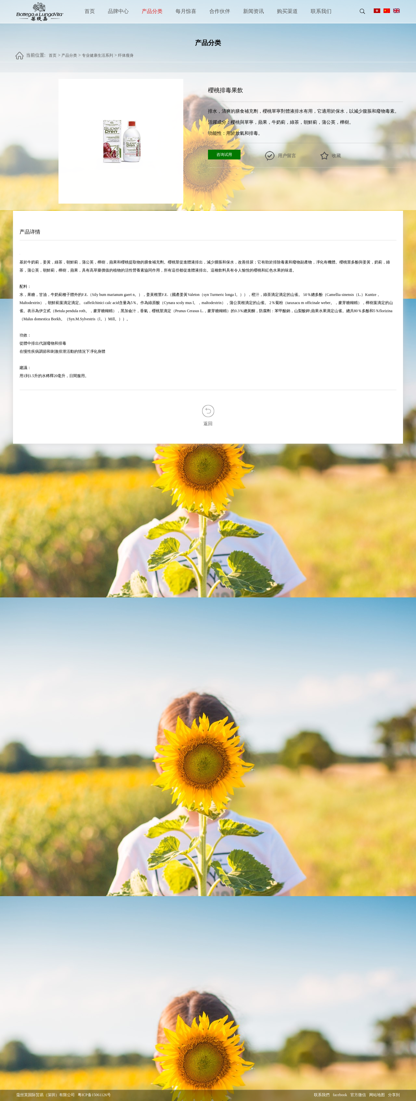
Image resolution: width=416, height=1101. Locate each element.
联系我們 (322, 1095)
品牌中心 (118, 11)
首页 (89, 11)
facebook (340, 1095)
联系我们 (321, 11)
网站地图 (377, 1095)
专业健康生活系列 (97, 52)
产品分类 (152, 11)
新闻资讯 (253, 11)
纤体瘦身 (126, 52)
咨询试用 (224, 155)
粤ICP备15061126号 (94, 1095)
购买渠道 (287, 11)
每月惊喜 (186, 11)
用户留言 (287, 156)
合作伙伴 (219, 11)
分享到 (394, 1095)
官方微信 (358, 1095)
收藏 (336, 156)
